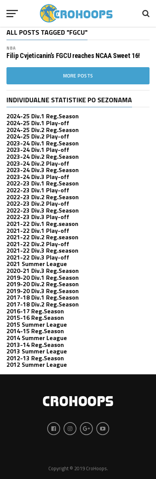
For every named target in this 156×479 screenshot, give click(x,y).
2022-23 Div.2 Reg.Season (42, 197)
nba (11, 48)
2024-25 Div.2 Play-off (37, 136)
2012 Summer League (36, 364)
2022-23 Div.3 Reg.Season (42, 210)
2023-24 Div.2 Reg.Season (42, 156)
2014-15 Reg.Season (35, 330)
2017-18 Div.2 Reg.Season (42, 304)
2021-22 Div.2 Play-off (37, 243)
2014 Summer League (36, 337)
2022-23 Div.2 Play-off (37, 203)
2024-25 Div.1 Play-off (37, 122)
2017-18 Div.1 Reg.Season (42, 297)
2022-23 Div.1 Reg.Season (42, 183)
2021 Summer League (36, 263)
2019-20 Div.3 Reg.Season (42, 290)
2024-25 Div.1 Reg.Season (42, 116)
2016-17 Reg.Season (35, 311)
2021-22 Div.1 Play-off (37, 230)
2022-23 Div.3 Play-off (37, 216)
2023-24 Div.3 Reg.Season (42, 169)
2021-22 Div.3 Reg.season (42, 250)
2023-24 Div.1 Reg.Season (42, 143)
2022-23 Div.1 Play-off (37, 190)
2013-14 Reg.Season (35, 344)
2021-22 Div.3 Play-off (37, 257)
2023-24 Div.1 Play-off (37, 149)
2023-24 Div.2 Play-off (37, 163)
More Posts (78, 75)
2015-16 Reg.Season (35, 317)
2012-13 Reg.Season (35, 358)
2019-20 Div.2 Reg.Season (42, 284)
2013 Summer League (36, 351)
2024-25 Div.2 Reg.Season (42, 129)
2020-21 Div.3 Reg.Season (42, 270)
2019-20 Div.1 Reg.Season (42, 277)
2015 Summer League (36, 324)
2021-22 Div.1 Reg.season (42, 223)
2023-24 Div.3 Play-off (37, 176)
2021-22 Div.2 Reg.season (42, 237)
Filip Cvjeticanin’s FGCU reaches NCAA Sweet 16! (73, 56)
